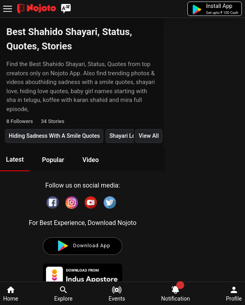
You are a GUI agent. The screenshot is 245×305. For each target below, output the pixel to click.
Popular (53, 160)
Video (90, 160)
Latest (15, 159)
